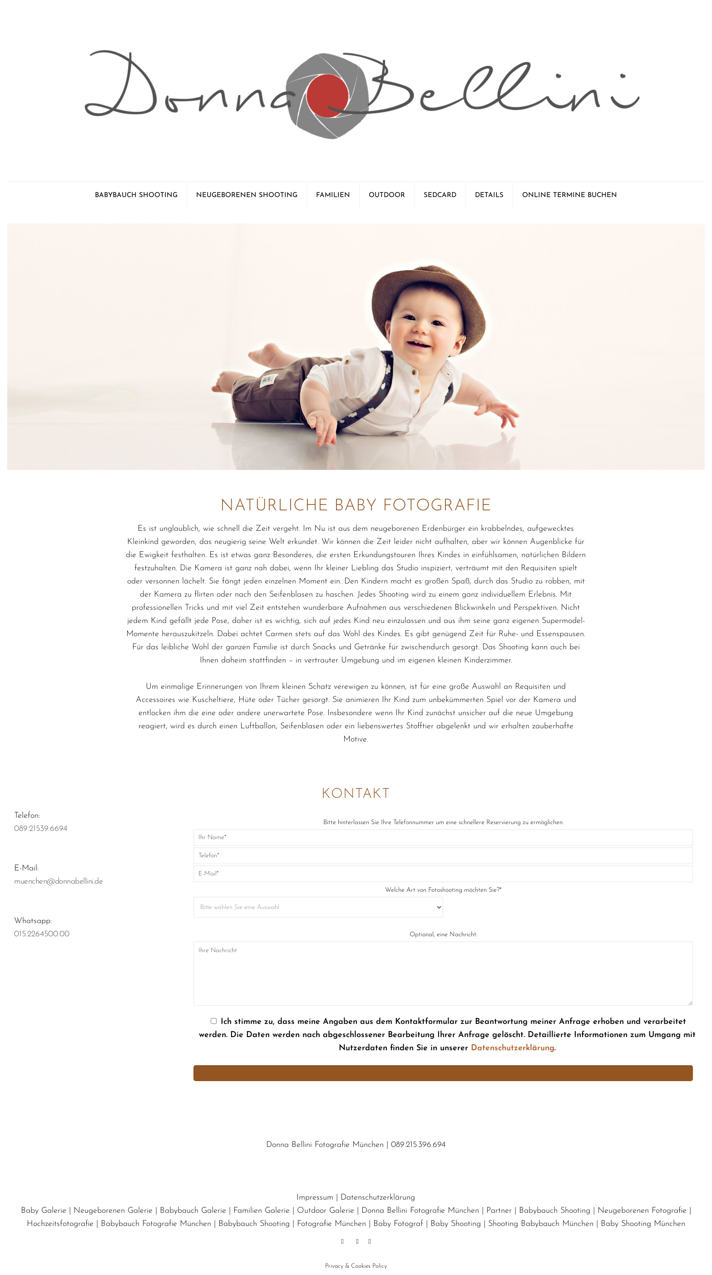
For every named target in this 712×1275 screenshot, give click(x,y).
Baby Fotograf (398, 1224)
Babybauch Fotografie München (156, 1224)
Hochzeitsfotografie (60, 1224)
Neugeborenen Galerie (113, 1210)
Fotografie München (331, 1224)
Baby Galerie (43, 1210)
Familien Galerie (261, 1210)
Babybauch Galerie (193, 1210)
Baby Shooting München (643, 1224)
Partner (499, 1210)
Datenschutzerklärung (512, 1048)
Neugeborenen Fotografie (642, 1210)
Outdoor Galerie (325, 1210)
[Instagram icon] (369, 1242)
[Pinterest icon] (357, 1242)
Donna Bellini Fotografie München (420, 1210)
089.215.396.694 (418, 1145)
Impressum (315, 1197)
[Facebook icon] (342, 1242)
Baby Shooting (455, 1224)
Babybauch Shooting (554, 1210)
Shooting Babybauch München (540, 1224)
